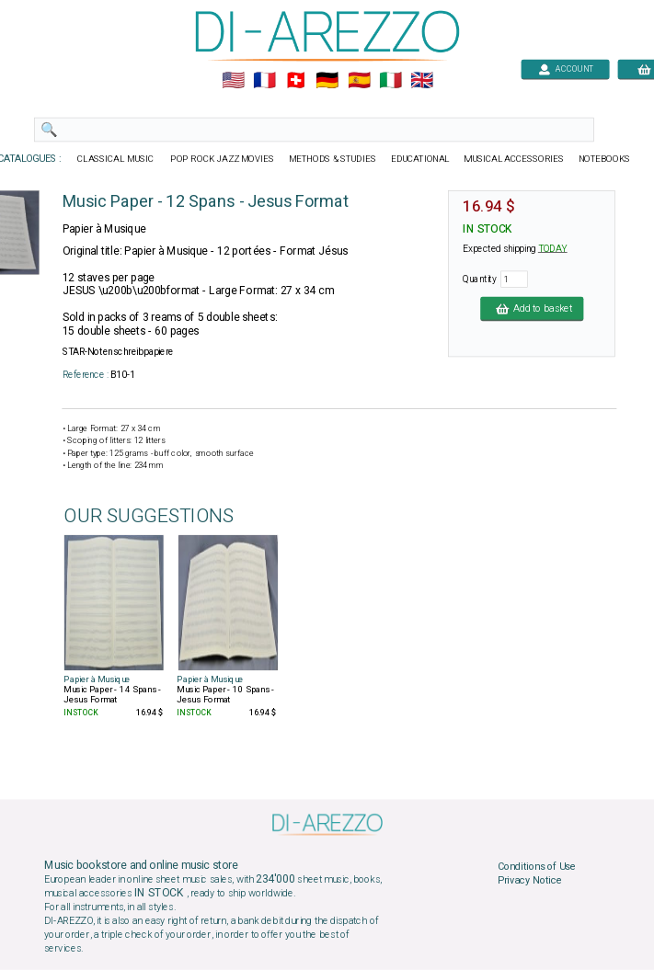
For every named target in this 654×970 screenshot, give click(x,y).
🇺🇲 (232, 81)
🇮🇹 (389, 81)
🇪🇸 (358, 81)
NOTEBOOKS (603, 159)
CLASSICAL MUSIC (116, 159)
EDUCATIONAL (419, 159)
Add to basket (531, 308)
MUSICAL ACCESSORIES (514, 159)
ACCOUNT (565, 68)
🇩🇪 (327, 81)
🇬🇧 (420, 81)
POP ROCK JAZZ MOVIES (222, 159)
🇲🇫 (264, 81)
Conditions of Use (536, 866)
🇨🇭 (295, 81)
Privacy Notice (529, 880)
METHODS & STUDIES (331, 159)
